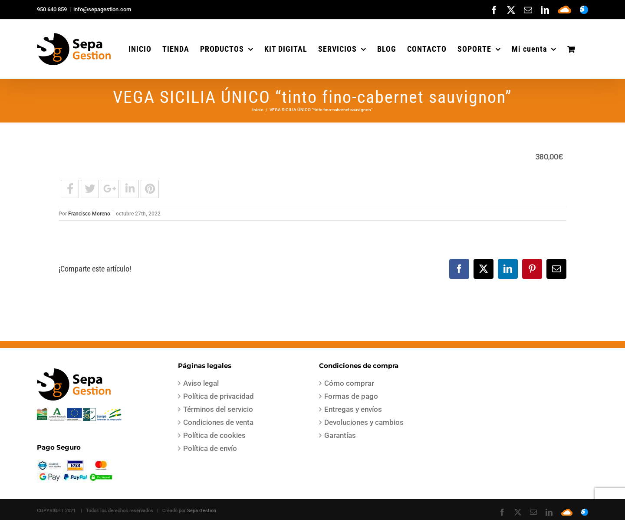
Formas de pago (351, 396)
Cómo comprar (349, 383)
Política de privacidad (218, 396)
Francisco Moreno (89, 214)
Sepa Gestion (201, 510)
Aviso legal (201, 383)
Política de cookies (214, 435)
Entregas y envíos (353, 409)
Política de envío (210, 448)
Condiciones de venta (218, 422)
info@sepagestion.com (102, 9)
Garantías (340, 435)
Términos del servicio (218, 409)
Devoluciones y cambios (364, 422)
